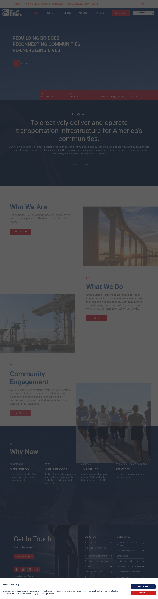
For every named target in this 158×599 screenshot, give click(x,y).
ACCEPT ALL (143, 587)
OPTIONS (143, 593)
